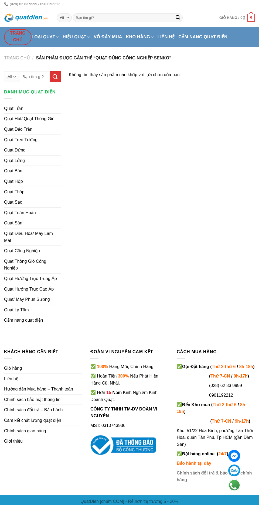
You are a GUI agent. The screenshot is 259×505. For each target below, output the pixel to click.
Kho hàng (140, 37)
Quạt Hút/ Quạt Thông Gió (29, 118)
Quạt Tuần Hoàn (20, 212)
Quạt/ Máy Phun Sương (27, 299)
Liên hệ (166, 37)
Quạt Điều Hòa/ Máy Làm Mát (28, 237)
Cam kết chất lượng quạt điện (32, 420)
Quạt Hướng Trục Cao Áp (29, 289)
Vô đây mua (108, 37)
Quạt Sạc (13, 202)
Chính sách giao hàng (25, 431)
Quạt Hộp (13, 181)
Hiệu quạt (76, 37)
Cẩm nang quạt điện (203, 37)
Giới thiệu (13, 441)
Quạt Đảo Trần (18, 129)
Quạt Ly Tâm (16, 310)
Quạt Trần (13, 108)
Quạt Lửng (14, 160)
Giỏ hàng (13, 368)
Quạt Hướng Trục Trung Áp (30, 278)
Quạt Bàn (13, 171)
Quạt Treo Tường (21, 139)
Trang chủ (17, 58)
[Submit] (177, 17)
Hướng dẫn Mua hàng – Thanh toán (38, 389)
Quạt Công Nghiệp (22, 250)
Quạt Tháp (14, 192)
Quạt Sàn (13, 223)
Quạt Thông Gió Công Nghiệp (25, 265)
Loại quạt (45, 37)
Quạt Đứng (15, 150)
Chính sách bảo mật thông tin (32, 399)
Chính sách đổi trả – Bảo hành (33, 410)
